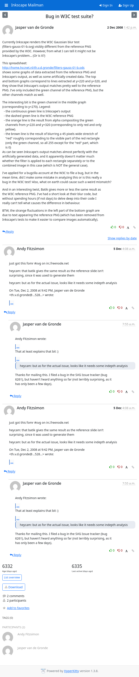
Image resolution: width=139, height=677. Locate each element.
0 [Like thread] (114, 227)
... (12, 302)
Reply (8, 231)
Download (14, 587)
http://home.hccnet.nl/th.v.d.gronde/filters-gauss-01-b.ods (43, 68)
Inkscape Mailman (27, 5)
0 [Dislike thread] (121, 227)
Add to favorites (15, 608)
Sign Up (126, 5)
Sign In (106, 5)
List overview (12, 577)
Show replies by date (122, 238)
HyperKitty (71, 671)
